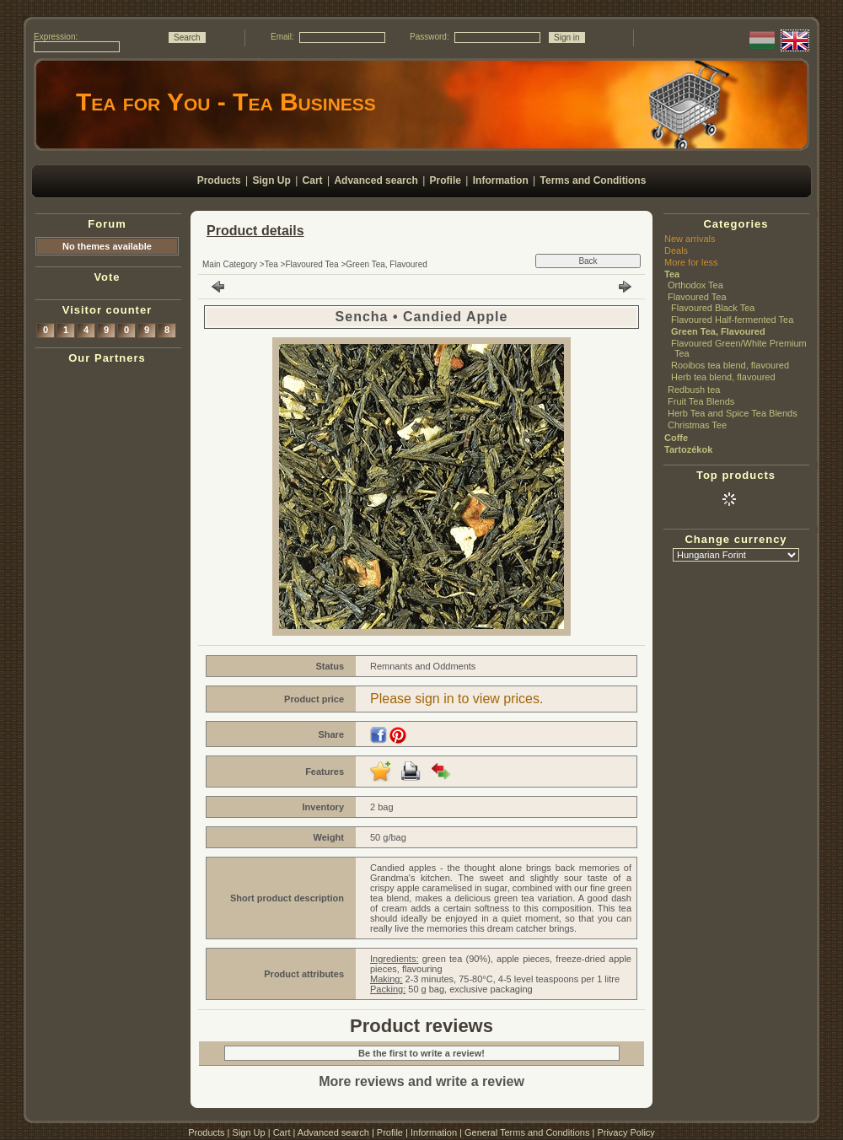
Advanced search (333, 1132)
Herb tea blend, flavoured (723, 377)
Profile (390, 1132)
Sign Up (249, 1132)
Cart (282, 1132)
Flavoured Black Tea (712, 308)
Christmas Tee (697, 425)
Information (434, 1132)
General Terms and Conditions (526, 1132)
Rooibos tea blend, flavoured (730, 365)
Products (206, 1132)
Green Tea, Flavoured (386, 264)
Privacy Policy (625, 1132)
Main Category (229, 264)
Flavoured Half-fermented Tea (732, 320)
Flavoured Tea (311, 264)
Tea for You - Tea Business (226, 102)
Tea (271, 264)
